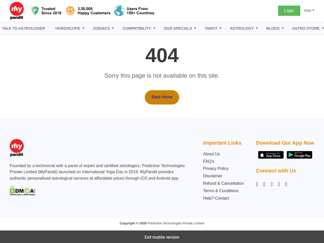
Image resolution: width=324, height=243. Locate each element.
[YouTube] (286, 184)
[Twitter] (279, 184)
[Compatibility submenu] (154, 28)
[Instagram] (258, 184)
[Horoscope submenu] (83, 28)
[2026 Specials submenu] (195, 28)
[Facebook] (264, 184)
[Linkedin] (272, 184)
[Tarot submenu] (220, 28)
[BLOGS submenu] (283, 28)
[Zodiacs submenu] (113, 28)
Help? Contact (216, 198)
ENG (307, 11)
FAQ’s (208, 161)
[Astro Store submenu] (323, 28)
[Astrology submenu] (257, 28)
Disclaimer (212, 176)
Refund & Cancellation (223, 183)
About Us (211, 154)
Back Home (162, 97)
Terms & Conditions (221, 191)
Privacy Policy (216, 168)
